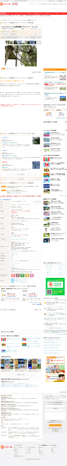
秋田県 (64, 330)
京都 (36, 15)
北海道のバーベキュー (17, 398)
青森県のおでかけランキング (7, 385)
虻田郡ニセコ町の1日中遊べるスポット (51, 347)
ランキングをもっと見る (62, 334)
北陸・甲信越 (27, 15)
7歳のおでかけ (61, 272)
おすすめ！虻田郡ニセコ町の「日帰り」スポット (53, 339)
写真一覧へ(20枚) (36, 72)
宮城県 (61, 330)
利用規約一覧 (16, 449)
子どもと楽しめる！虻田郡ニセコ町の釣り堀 (52, 350)
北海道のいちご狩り (35, 414)
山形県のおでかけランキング (19, 386)
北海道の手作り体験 (11, 402)
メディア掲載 (28, 452)
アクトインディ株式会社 (51, 445)
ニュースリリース (17, 452)
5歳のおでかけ (61, 269)
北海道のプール (34, 398)
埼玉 (18, 15)
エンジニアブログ (42, 454)
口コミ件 (38, 28)
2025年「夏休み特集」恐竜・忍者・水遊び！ (8, 419)
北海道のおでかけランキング (24, 383)
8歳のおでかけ (49, 274)
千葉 (16, 15)
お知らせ (27, 37)
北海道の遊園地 (3, 398)
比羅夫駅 (12, 253)
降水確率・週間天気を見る (35, 302)
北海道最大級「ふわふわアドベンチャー (21, 280)
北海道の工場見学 (4, 402)
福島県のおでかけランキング (31, 386)
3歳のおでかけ (61, 267)
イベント (9, 13)
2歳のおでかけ (49, 267)
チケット (9, 37)
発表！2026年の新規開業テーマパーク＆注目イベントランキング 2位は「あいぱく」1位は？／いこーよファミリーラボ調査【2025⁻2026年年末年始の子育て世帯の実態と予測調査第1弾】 (23, 429)
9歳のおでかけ (61, 274)
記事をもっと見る (20, 374)
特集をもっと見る (63, 195)
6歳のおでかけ (49, 272)
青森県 (54, 330)
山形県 (53, 332)
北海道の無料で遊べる (14, 405)
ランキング (29, 13)
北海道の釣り (23, 398)
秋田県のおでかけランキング (7, 386)
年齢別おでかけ (38, 13)
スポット (3, 13)
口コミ (21, 37)
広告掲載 (15, 450)
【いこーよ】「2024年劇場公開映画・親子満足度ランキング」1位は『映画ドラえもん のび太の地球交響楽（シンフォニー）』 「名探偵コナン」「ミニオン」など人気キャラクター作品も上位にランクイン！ (23, 436)
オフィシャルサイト (37, 201)
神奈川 (14, 15)
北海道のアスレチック (29, 405)
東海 (21, 15)
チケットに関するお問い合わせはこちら (55, 428)
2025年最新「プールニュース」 (23, 419)
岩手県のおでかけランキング (19, 385)
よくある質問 (28, 449)
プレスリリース (53, 452)
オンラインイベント (19, 13)
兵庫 (38, 15)
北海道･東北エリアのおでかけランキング (9, 383)
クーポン (15, 37)
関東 (9, 15)
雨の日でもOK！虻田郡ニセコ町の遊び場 (52, 345)
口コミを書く (4, 34)
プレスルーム (28, 450)
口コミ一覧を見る (20, 174)
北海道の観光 (3, 399)
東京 (11, 15)
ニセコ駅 (16, 253)
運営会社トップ (41, 447)
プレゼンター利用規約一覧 (30, 447)
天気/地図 (39, 37)
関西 (32, 15)
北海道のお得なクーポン (5, 405)
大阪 (34, 15)
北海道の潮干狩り (28, 414)
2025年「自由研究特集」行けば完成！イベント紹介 (9, 420)
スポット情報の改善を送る (5, 199)
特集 (64, 13)
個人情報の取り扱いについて (55, 420)
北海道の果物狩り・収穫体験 (6, 415)
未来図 (52, 449)
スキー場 (17, 263)
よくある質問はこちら (55, 429)
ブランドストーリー (54, 447)
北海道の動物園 (9, 398)
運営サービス (41, 450)
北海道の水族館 (3, 411)
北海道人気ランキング (6, 31)
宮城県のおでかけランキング (31, 385)
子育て (57, 13)
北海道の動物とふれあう (19, 402)
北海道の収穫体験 (27, 402)
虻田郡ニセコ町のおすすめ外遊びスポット (52, 353)
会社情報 (52, 450)
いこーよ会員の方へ (55, 431)
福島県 (57, 332)
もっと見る (38, 439)
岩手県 (57, 330)
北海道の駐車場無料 (21, 405)
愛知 (23, 15)
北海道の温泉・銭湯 (4, 414)
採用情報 (40, 452)
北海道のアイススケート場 (19, 414)
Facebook (15, 454)
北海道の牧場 (29, 398)
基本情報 (3, 37)
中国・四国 (42, 15)
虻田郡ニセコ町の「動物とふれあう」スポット (53, 342)
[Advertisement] (12, 119)
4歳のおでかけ (49, 269)
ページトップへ (63, 392)
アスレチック (13, 263)
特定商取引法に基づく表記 (18, 456)
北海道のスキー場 (11, 414)
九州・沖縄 (47, 15)
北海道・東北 (2, 15)
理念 (39, 449)
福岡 (50, 15)
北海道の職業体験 (34, 402)
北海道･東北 (46, 330)
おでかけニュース (48, 13)
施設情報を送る (13, 34)
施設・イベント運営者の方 (18, 447)
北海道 (6, 15)
